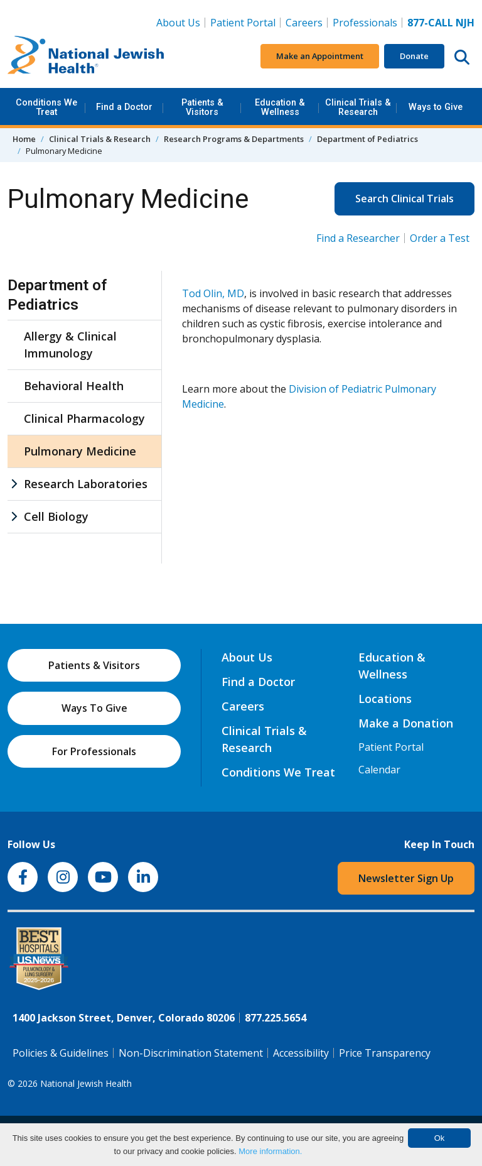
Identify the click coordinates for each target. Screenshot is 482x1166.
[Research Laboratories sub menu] (14, 484)
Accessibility (301, 1053)
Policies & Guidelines (61, 1053)
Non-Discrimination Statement (191, 1053)
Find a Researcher (358, 238)
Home (24, 138)
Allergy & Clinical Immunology (70, 345)
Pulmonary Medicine (80, 451)
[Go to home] (86, 56)
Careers (307, 22)
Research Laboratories (85, 483)
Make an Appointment (319, 56)
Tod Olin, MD (213, 293)
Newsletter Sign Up (406, 878)
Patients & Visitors (202, 107)
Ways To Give (94, 708)
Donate (414, 56)
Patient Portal (243, 23)
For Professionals (94, 751)
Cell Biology (56, 516)
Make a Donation (405, 723)
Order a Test (439, 238)
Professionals (365, 23)
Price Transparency (385, 1053)
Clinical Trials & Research (358, 107)
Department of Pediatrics (367, 138)
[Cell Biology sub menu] (14, 516)
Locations (385, 698)
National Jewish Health (86, 1083)
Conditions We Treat (46, 107)
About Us (178, 23)
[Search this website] (461, 56)
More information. (270, 1151)
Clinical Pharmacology (84, 418)
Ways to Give (436, 107)
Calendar (379, 769)
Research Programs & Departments (234, 138)
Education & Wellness (280, 107)
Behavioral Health (74, 385)
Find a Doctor (124, 107)
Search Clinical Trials (404, 198)
